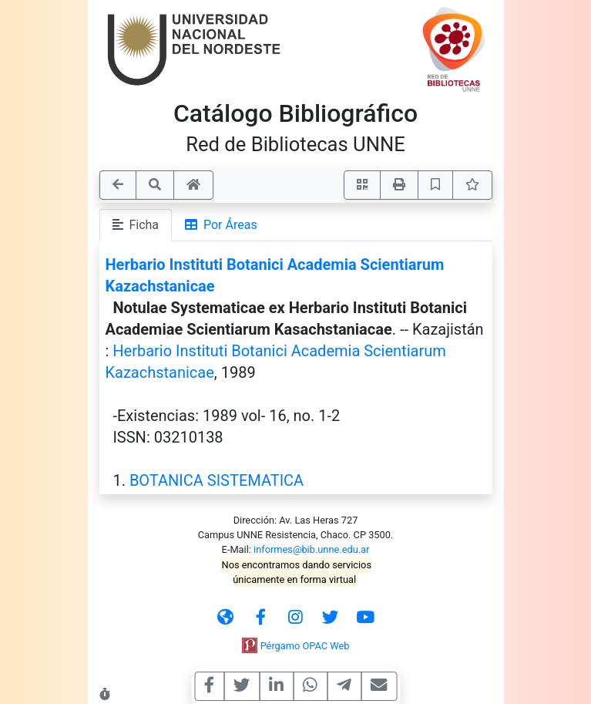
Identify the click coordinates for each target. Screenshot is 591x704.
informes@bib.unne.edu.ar (311, 549)
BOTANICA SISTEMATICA (216, 480)
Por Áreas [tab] (221, 224)
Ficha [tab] (136, 224)
